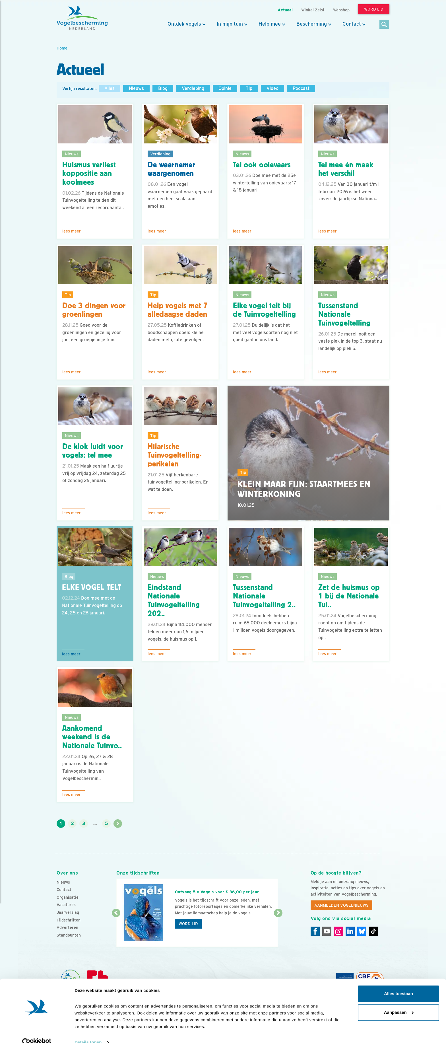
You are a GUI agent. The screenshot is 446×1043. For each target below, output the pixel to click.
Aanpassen (399, 1001)
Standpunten (69, 935)
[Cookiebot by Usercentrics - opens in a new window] (37, 1032)
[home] (82, 18)
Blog (163, 88)
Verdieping (193, 88)
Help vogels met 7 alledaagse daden (178, 310)
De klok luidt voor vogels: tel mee (92, 451)
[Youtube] (326, 931)
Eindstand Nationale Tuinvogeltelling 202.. (174, 600)
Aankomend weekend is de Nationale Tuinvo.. (92, 737)
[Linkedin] (350, 931)
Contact (351, 24)
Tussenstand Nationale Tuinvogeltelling (344, 314)
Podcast (301, 88)
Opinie (225, 88)
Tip (249, 88)
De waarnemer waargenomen (171, 169)
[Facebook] (315, 931)
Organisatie (68, 897)
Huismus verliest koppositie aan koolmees (89, 174)
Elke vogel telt (91, 587)
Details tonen (88, 1031)
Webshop (341, 9)
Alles (109, 88)
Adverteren (67, 927)
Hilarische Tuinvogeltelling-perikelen (175, 455)
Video (272, 88)
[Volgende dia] (278, 930)
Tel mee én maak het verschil (345, 169)
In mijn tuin (230, 24)
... (95, 823)
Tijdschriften (68, 920)
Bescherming (311, 24)
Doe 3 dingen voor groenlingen (94, 310)
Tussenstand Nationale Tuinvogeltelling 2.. (264, 596)
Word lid (188, 923)
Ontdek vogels (184, 24)
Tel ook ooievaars (262, 165)
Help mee (270, 24)
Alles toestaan (398, 983)
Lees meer (71, 231)
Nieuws (136, 88)
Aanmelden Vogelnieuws (341, 905)
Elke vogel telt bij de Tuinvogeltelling (264, 310)
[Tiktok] (373, 931)
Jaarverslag (68, 912)
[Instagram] (338, 931)
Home (62, 48)
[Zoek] (384, 25)
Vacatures (66, 904)
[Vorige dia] (116, 930)
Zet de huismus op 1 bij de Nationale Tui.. (349, 596)
